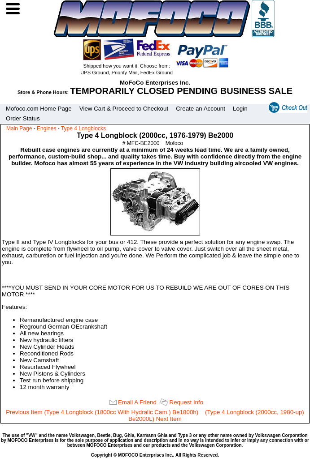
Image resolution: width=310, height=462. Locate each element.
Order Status (23, 118)
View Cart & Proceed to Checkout (123, 108)
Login (240, 108)
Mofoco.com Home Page (39, 108)
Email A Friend (137, 402)
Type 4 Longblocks (83, 128)
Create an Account (200, 108)
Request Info (187, 402)
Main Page (19, 128)
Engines (46, 128)
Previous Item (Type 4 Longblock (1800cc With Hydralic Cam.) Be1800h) (102, 412)
